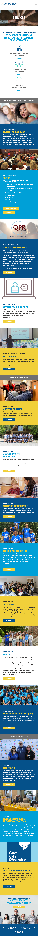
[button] (36, 4)
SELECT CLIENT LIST (11, 208)
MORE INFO (9, 887)
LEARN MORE (19, 58)
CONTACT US (19, 907)
